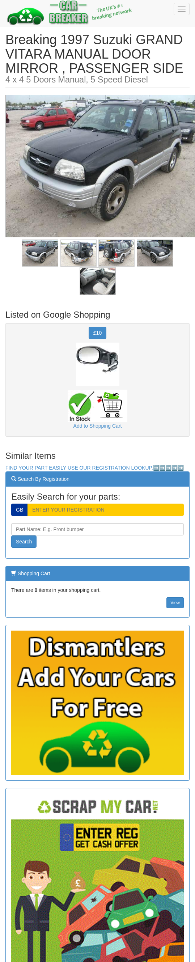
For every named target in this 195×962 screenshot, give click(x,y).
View (175, 602)
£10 (97, 333)
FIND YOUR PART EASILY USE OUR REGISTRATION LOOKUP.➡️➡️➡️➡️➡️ (94, 468)
